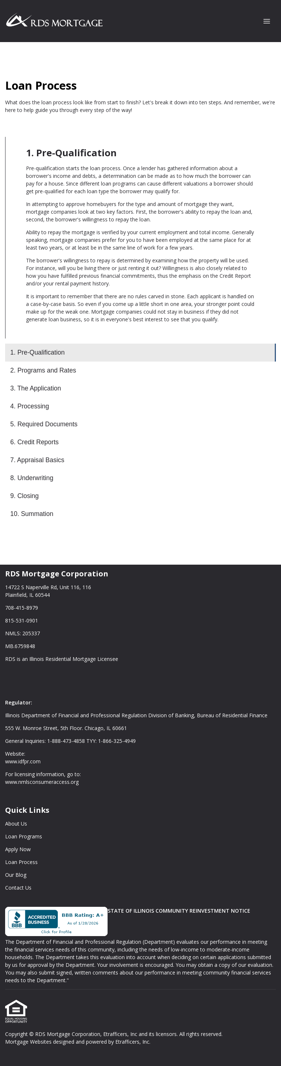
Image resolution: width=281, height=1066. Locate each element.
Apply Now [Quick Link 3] (18, 849)
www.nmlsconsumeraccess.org (42, 781)
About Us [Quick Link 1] (16, 823)
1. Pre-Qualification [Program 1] (37, 352)
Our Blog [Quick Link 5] (15, 874)
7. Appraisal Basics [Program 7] (37, 460)
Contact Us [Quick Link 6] (18, 887)
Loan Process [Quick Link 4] (21, 862)
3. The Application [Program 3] (35, 388)
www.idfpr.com (23, 761)
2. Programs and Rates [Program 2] (43, 370)
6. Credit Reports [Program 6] (34, 442)
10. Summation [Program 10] (31, 513)
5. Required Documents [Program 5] (44, 424)
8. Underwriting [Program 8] (31, 478)
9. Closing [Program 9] (24, 496)
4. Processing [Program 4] (29, 406)
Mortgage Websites (29, 1041)
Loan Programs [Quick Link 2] (23, 836)
